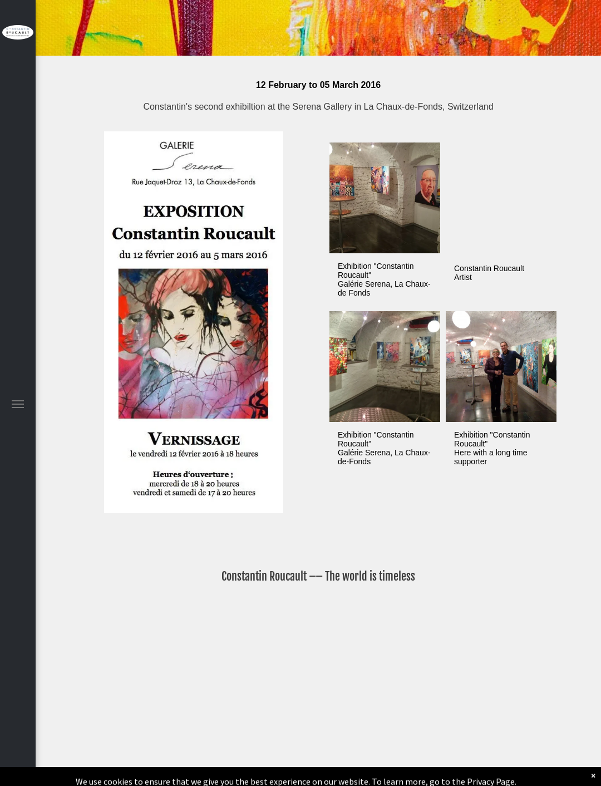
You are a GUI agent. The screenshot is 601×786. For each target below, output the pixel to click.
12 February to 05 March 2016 (318, 85)
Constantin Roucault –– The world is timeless (318, 576)
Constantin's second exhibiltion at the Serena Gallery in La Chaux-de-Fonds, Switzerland (318, 106)
